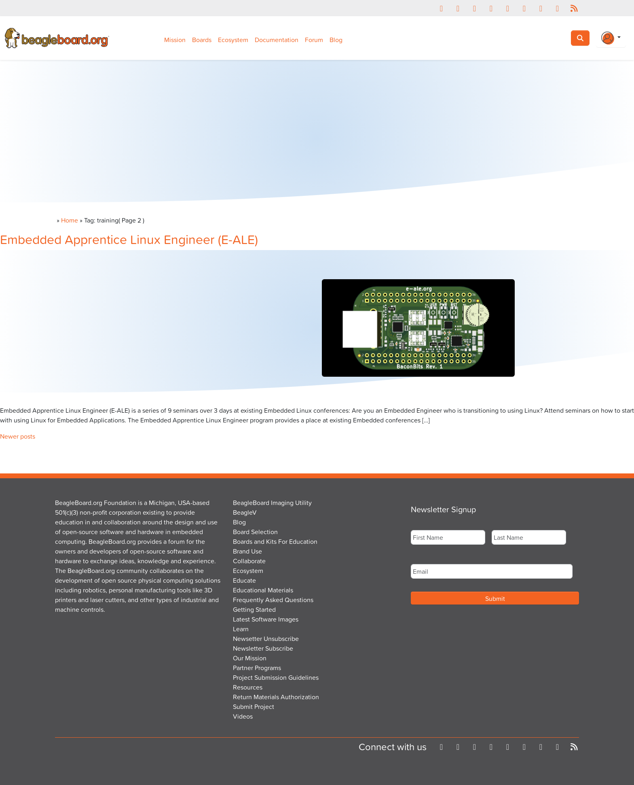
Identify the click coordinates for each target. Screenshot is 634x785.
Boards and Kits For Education (275, 541)
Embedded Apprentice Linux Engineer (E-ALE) (129, 239)
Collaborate (249, 560)
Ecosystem (233, 39)
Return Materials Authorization (276, 696)
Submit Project (253, 706)
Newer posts (17, 436)
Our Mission (249, 657)
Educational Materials (263, 590)
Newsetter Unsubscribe (266, 638)
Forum (314, 39)
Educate (244, 580)
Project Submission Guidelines (276, 677)
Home (69, 220)
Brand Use (247, 551)
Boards (201, 39)
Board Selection (255, 531)
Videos (243, 716)
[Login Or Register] (611, 38)
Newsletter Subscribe (263, 648)
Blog (336, 39)
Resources (247, 687)
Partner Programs (257, 667)
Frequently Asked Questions (273, 599)
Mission (175, 39)
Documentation (276, 39)
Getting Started (254, 609)
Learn (241, 628)
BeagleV (245, 512)
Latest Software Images (265, 619)
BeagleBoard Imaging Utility (272, 502)
